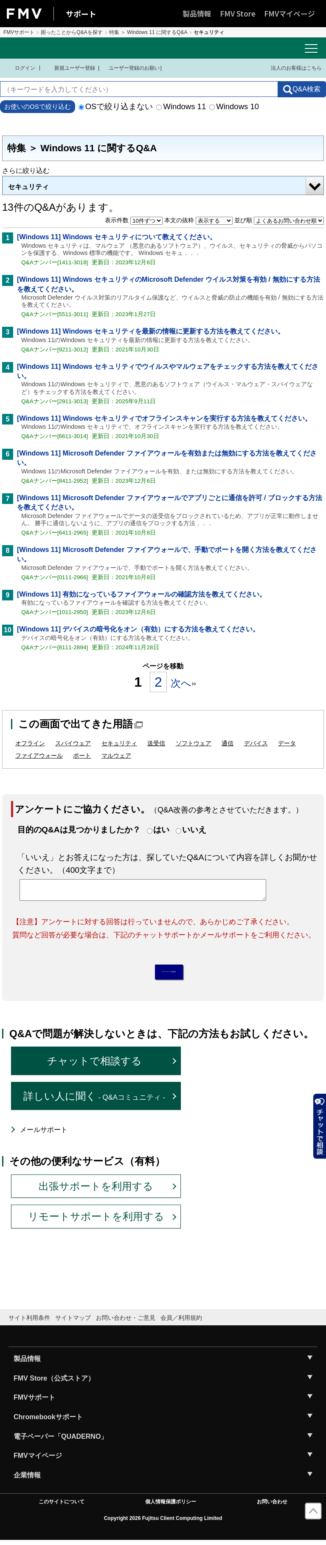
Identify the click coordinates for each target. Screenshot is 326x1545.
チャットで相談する (94, 1065)
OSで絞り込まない (116, 106)
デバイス (256, 743)
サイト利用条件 (29, 1322)
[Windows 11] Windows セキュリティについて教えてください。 (116, 237)
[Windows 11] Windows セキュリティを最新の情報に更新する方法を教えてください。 (150, 331)
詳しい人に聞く (94, 1100)
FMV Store (238, 13)
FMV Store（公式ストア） (54, 1382)
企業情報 (27, 1479)
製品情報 (197, 13)
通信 (227, 743)
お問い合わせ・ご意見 (125, 1322)
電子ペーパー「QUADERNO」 (60, 1440)
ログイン (19, 68)
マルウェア (116, 755)
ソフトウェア (193, 743)
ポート (82, 755)
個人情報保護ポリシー (170, 1506)
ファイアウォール (39, 755)
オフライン (30, 743)
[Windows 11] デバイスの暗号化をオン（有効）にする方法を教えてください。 (138, 629)
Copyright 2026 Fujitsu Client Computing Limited (163, 1523)
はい (161, 829)
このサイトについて (61, 1506)
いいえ (194, 829)
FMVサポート (18, 32)
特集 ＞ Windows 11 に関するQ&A (148, 32)
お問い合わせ (272, 1506)
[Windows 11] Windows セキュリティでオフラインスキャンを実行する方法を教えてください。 (164, 418)
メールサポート (43, 1134)
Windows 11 (181, 106)
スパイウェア (73, 743)
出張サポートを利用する (96, 1190)
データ (287, 743)
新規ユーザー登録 (69, 68)
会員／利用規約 (181, 1322)
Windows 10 (234, 106)
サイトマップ (73, 1322)
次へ (183, 683)
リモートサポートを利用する (96, 1221)
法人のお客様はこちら (291, 67)
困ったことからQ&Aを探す (71, 32)
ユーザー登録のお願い (130, 68)
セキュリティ (28, 186)
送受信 (156, 743)
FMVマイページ (289, 13)
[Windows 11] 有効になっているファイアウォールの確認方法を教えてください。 (141, 594)
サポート (81, 13)
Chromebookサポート (48, 1421)
